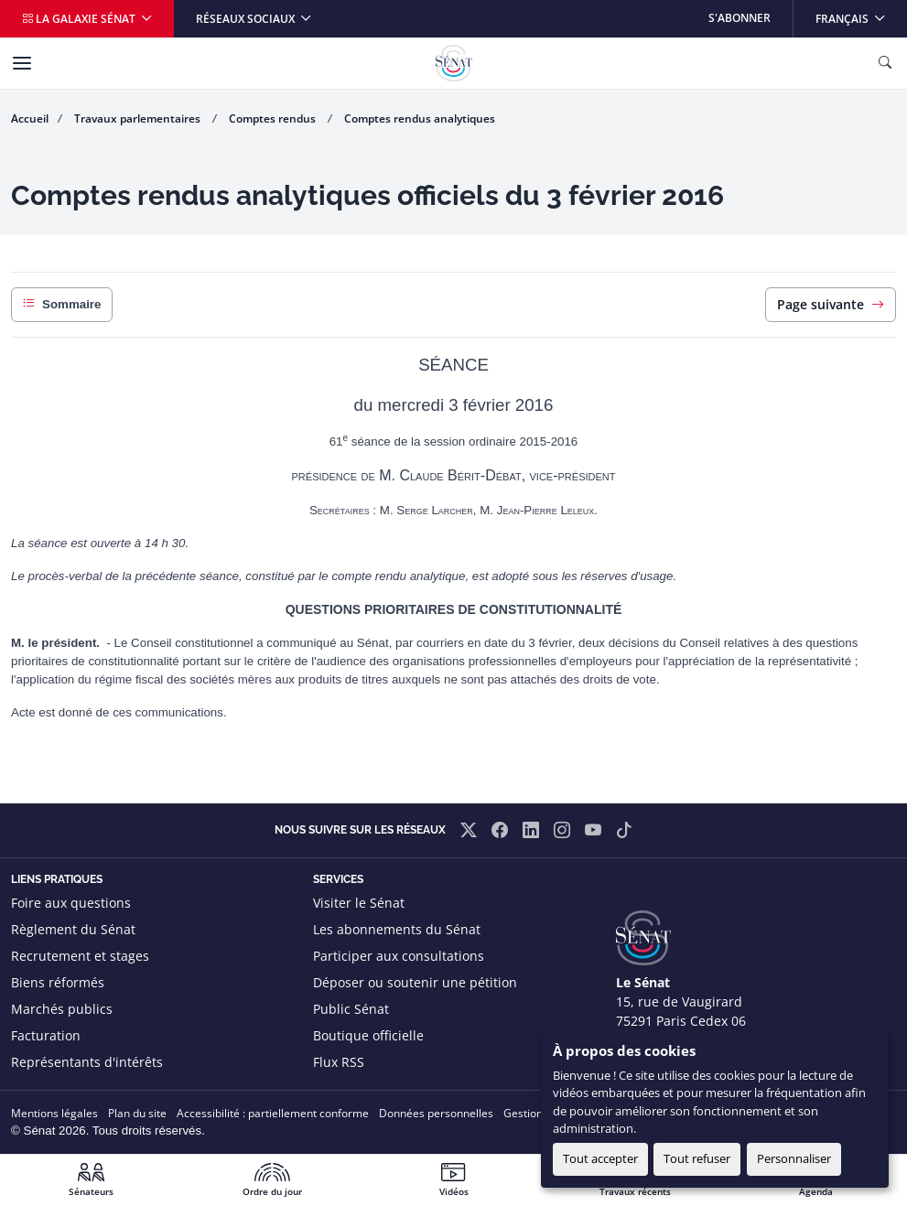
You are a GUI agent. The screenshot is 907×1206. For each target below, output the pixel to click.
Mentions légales (54, 1113)
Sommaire (62, 305)
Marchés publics (62, 1009)
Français (861, 13)
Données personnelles (436, 1113)
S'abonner (739, 18)
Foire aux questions (71, 902)
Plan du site (137, 1113)
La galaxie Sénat (80, 19)
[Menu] (22, 63)
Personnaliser (794, 1158)
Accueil (30, 118)
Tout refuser (697, 1158)
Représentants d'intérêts (87, 1062)
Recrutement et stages (80, 955)
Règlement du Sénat (73, 929)
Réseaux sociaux (246, 19)
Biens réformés (57, 982)
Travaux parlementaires (138, 118)
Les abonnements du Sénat (396, 929)
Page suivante (830, 304)
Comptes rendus (274, 118)
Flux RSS (338, 1062)
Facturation (46, 1035)
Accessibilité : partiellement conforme (273, 1113)
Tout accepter (600, 1158)
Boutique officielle (368, 1035)
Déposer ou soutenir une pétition (415, 982)
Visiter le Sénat (359, 902)
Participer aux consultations (398, 955)
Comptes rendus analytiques (419, 118)
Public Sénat (351, 1009)
